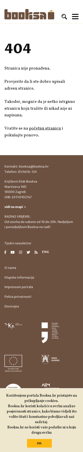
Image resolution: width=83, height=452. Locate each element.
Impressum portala (18, 287)
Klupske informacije (19, 277)
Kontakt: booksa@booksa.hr (26, 166)
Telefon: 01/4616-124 (20, 172)
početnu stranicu (45, 128)
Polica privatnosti (17, 297)
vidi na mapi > (15, 207)
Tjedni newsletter (17, 243)
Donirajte (11, 306)
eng (45, 252)
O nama (10, 268)
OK (39, 443)
